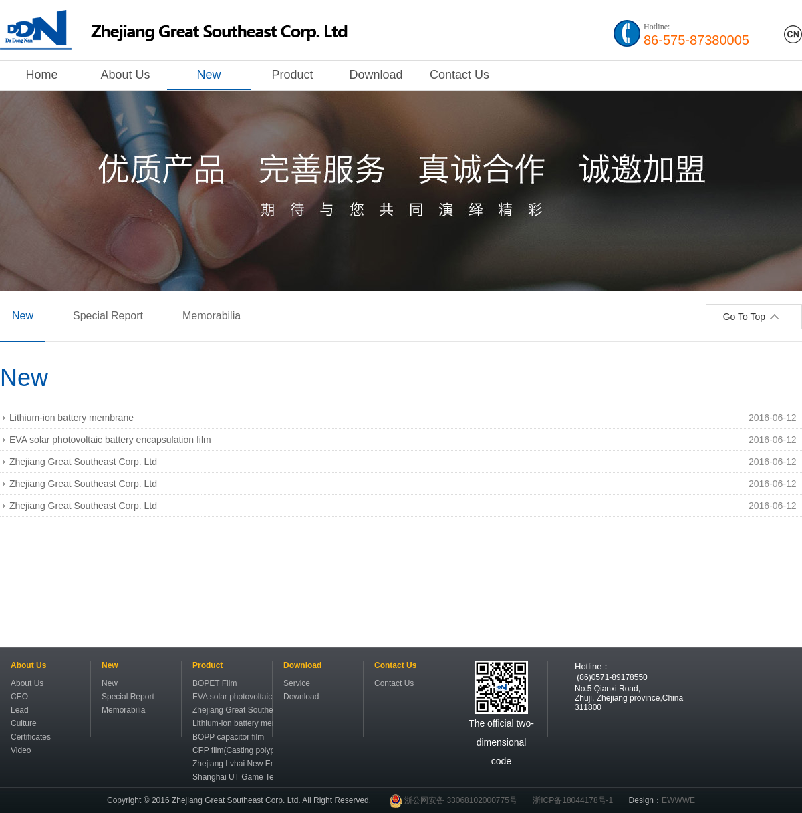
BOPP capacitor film (228, 737)
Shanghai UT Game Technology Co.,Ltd (232, 777)
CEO (19, 696)
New (208, 75)
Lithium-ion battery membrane (71, 417)
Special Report (108, 315)
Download (375, 75)
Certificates (31, 737)
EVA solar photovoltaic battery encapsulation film (110, 439)
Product (292, 75)
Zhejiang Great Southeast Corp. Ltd (83, 461)
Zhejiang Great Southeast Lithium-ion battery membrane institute (232, 710)
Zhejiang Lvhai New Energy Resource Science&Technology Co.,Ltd (232, 763)
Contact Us (459, 75)
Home (41, 75)
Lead (20, 710)
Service (296, 683)
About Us (125, 75)
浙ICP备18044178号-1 (573, 800)
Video (21, 750)
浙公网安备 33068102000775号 (453, 800)
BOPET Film (214, 683)
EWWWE (678, 800)
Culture (24, 723)
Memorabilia (211, 315)
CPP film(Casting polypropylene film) (232, 750)
